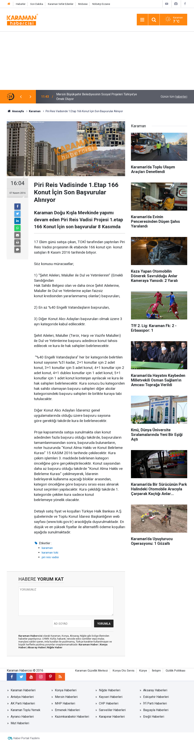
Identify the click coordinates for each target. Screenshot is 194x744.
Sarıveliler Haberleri (112, 710)
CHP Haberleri (108, 703)
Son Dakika (36, 4)
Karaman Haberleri (23, 690)
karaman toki (50, 552)
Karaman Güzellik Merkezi (91, 670)
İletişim (156, 670)
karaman (47, 548)
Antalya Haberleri (22, 697)
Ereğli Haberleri (153, 716)
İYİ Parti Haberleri (155, 703)
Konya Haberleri (65, 690)
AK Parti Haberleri (23, 703)
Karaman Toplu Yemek (25, 710)
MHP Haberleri (65, 703)
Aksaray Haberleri (155, 690)
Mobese (82, 4)
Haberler (20, 4)
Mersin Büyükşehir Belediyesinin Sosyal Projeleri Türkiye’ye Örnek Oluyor (96, 96)
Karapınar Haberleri (112, 716)
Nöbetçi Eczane (101, 4)
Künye (143, 670)
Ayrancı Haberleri (22, 716)
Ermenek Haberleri (67, 710)
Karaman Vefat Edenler (60, 4)
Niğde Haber (54, 647)
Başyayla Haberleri (155, 710)
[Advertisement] (97, 61)
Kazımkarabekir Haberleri (72, 716)
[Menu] (142, 19)
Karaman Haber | (89, 644)
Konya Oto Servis (123, 670)
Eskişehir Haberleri (156, 697)
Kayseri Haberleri (110, 697)
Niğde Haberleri (109, 690)
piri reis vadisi (50, 557)
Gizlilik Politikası (175, 670)
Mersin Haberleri (66, 697)
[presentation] (21, 96)
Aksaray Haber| (37, 647)
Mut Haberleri (20, 723)
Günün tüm (174, 96)
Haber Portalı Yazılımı (26, 738)
